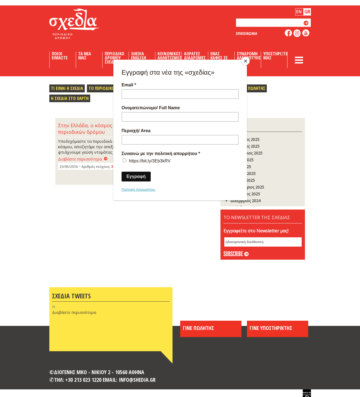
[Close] (245, 61)
